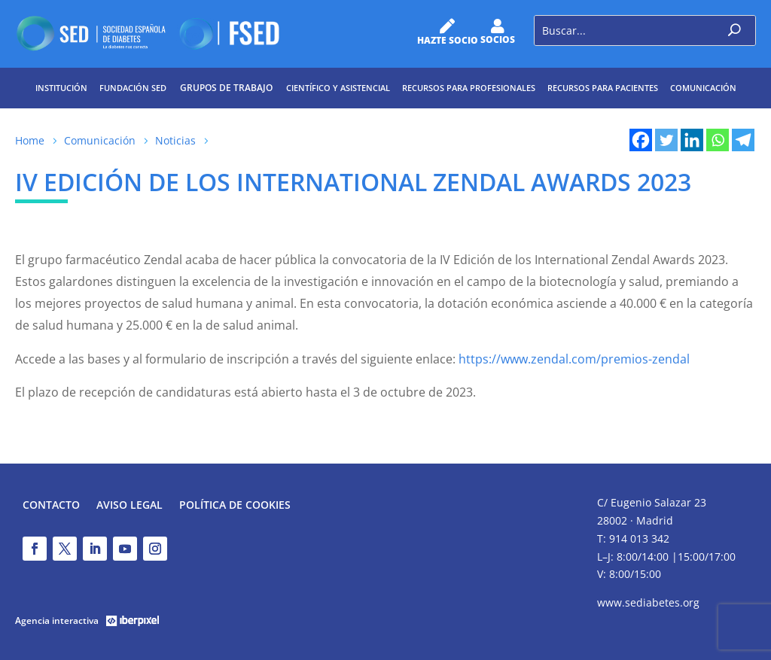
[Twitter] (666, 140)
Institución (61, 87)
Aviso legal (129, 506)
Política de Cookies (235, 506)
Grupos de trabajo (226, 87)
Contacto (51, 506)
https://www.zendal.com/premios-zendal (574, 359)
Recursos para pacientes (602, 87)
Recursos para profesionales (468, 87)
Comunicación (703, 87)
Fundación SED (132, 87)
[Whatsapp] (717, 140)
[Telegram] (743, 140)
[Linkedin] (692, 140)
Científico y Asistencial (338, 87)
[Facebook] (640, 140)
